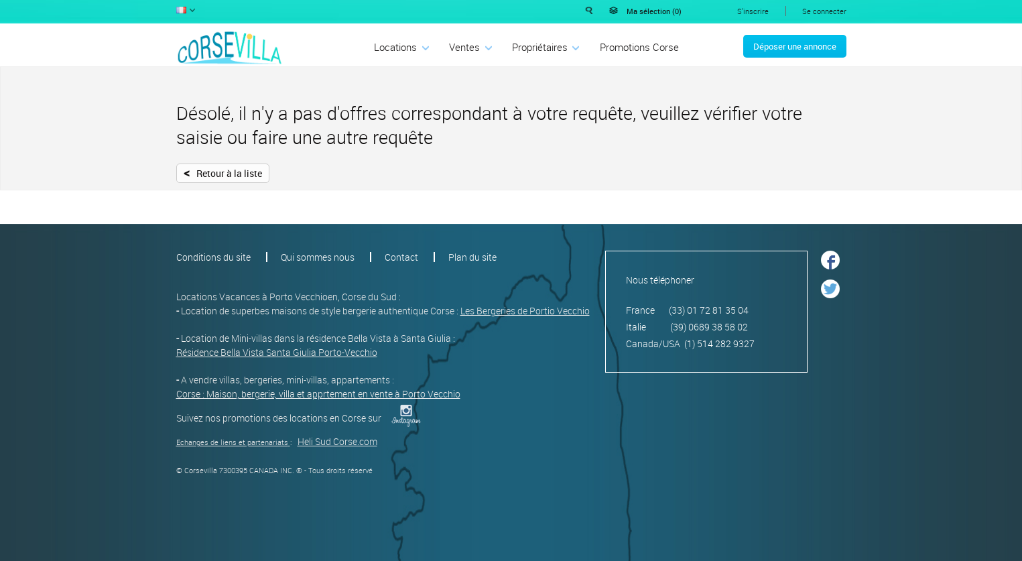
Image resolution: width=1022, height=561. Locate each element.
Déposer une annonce (794, 46)
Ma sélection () (654, 11)
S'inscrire (753, 11)
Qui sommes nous (318, 257)
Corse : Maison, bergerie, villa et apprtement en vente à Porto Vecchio (318, 393)
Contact (401, 257)
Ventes (464, 47)
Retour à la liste (223, 172)
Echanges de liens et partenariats (232, 442)
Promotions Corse (639, 47)
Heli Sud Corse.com (337, 441)
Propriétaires (540, 47)
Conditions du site (213, 257)
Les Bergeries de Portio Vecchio (525, 310)
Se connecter (824, 11)
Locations (395, 47)
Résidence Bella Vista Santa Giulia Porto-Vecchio (276, 352)
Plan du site (472, 257)
